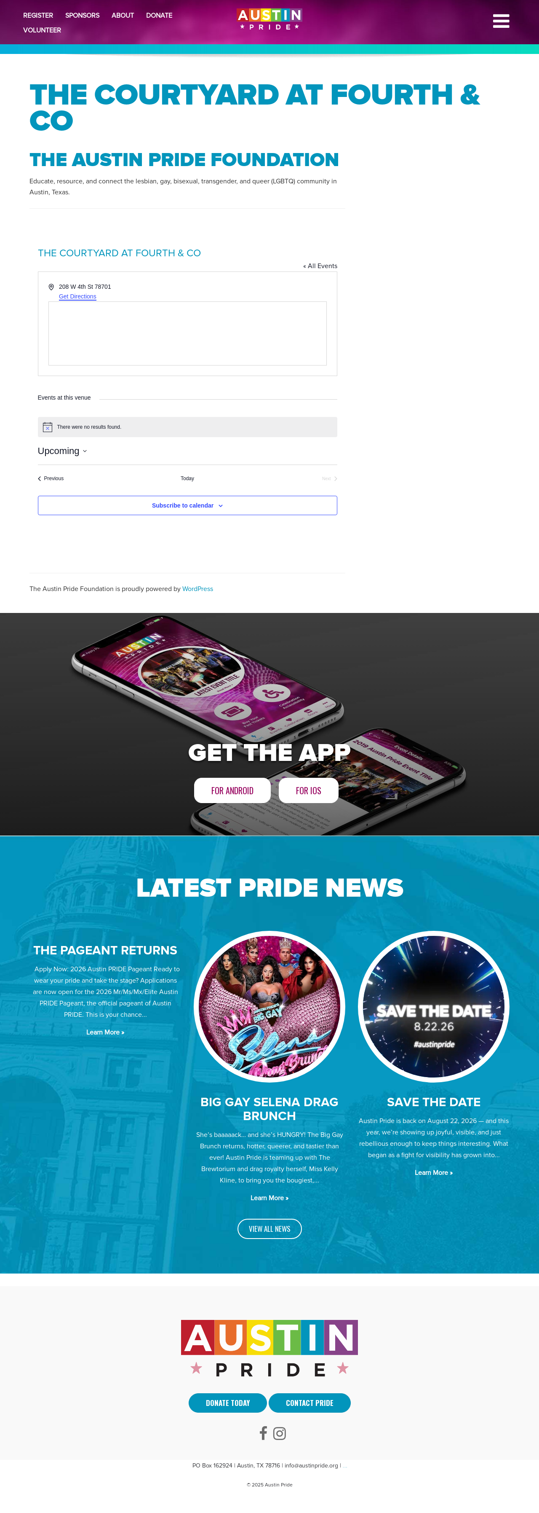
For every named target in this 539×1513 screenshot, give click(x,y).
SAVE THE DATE (433, 1102)
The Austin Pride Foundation (184, 160)
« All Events (320, 266)
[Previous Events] (51, 478)
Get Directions (77, 296)
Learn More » (105, 1032)
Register (38, 15)
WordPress (197, 589)
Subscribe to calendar (182, 505)
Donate (159, 15)
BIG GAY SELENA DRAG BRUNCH (269, 1109)
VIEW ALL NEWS (270, 1228)
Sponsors (82, 15)
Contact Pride (310, 1402)
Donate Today (228, 1402)
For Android (232, 790)
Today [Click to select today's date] (187, 478)
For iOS (308, 790)
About (123, 15)
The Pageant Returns (105, 950)
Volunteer (42, 30)
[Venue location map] (187, 333)
